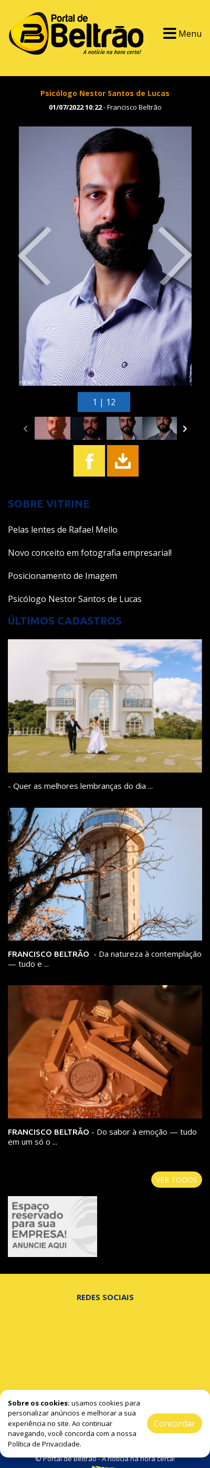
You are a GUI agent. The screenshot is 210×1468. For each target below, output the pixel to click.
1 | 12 (104, 402)
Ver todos (176, 1180)
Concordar (174, 1423)
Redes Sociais (105, 1297)
